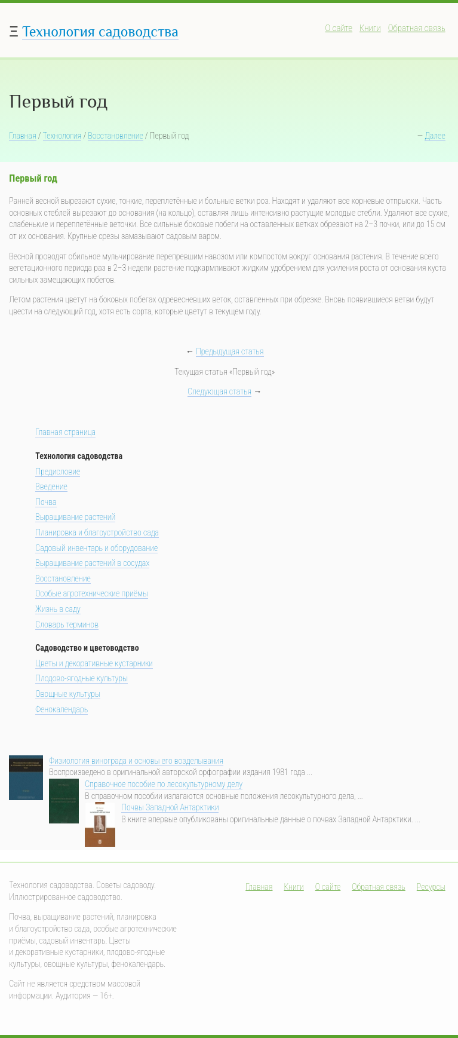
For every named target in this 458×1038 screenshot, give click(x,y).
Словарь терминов (67, 624)
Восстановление (115, 135)
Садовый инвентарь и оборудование (96, 548)
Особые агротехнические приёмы (91, 593)
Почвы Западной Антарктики (170, 807)
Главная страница (65, 432)
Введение (51, 486)
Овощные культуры (67, 694)
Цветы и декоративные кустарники (94, 663)
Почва (45, 502)
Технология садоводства (100, 31)
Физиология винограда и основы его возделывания (136, 761)
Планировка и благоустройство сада (97, 532)
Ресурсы (431, 887)
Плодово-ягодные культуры (81, 678)
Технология (62, 135)
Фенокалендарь (61, 709)
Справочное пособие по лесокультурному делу (163, 784)
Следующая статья (219, 391)
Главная (22, 135)
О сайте (339, 28)
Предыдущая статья (229, 351)
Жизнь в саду (57, 609)
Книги (370, 28)
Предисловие (57, 471)
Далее (435, 135)
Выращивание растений (75, 517)
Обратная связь (416, 28)
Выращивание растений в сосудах (92, 563)
